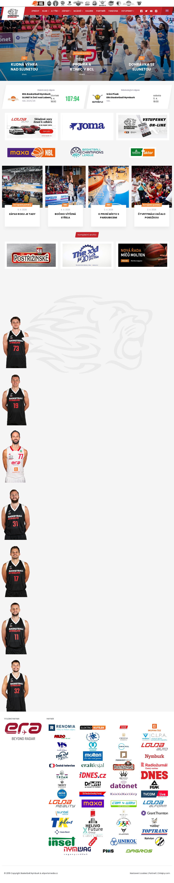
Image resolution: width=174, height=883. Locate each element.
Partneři (100, 10)
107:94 (72, 98)
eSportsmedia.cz (50, 873)
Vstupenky (126, 10)
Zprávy (35, 10)
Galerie (89, 10)
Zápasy (65, 10)
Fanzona (113, 10)
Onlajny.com (164, 873)
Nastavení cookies (138, 873)
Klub (44, 10)
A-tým (54, 10)
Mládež (77, 10)
